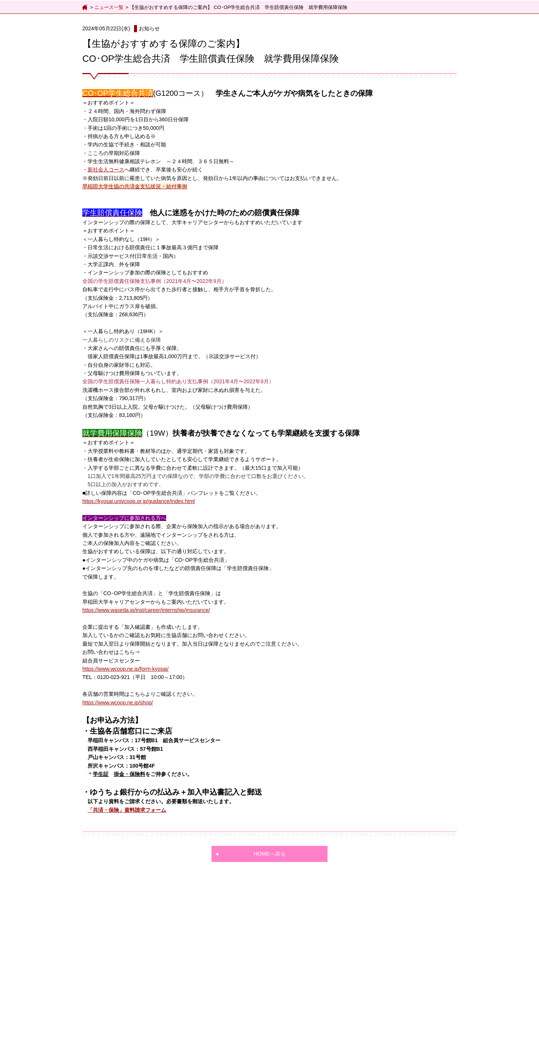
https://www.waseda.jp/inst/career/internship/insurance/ (146, 610)
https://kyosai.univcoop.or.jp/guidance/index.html (138, 501)
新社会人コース (106, 170)
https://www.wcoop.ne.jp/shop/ (117, 703)
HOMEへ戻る (269, 854)
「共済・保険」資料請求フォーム (127, 810)
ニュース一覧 (109, 7)
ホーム (85, 7)
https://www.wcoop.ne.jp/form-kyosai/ (125, 669)
